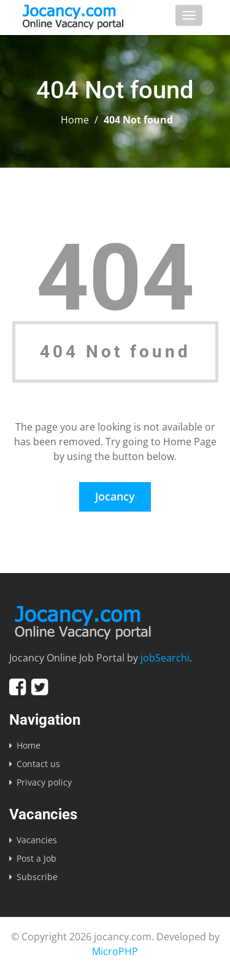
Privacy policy (44, 782)
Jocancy (115, 496)
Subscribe (37, 877)
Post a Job (36, 858)
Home (75, 120)
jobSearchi (165, 658)
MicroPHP (115, 951)
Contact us (38, 764)
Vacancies (37, 840)
